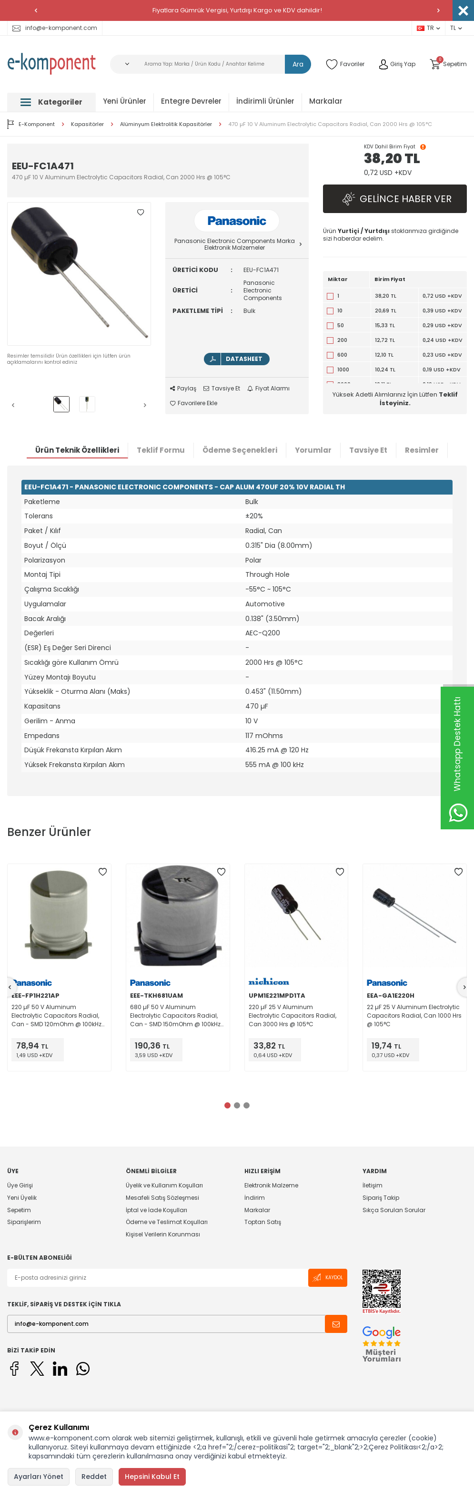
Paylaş (183, 388)
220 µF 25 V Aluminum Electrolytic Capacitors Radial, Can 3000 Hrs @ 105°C (292, 1015)
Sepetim (19, 1210)
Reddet (94, 1476)
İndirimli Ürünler (265, 101)
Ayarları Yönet (38, 1476)
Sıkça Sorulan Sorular (394, 1210)
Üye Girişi (20, 1185)
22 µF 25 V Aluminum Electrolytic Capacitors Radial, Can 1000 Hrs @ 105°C (414, 1015)
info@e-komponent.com (54, 28)
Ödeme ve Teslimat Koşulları (167, 1222)
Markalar (326, 101)
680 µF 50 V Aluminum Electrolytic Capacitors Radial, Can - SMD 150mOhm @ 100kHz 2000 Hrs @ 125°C (175, 1016)
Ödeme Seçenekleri (239, 450)
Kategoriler (51, 102)
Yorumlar (313, 450)
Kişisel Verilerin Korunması (163, 1234)
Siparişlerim (24, 1222)
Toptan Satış (262, 1222)
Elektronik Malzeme (271, 1185)
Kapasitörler (87, 124)
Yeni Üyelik (22, 1198)
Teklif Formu (161, 450)
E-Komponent (31, 124)
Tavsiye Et (221, 388)
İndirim (254, 1198)
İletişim (373, 1185)
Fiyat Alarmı (268, 388)
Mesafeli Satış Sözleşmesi (162, 1198)
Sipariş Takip (381, 1198)
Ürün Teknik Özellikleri (77, 450)
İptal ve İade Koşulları (156, 1210)
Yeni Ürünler (124, 101)
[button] (35, 10)
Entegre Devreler (191, 101)
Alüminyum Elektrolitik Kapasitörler (166, 124)
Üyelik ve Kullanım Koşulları (164, 1185)
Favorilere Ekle (193, 403)
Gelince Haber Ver (395, 199)
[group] (79, 274)
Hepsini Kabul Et (152, 1476)
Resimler (422, 450)
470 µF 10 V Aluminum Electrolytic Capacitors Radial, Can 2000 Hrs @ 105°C (330, 124)
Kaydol (328, 1277)
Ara (297, 64)
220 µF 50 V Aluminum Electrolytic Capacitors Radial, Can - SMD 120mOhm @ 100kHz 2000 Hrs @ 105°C (56, 1016)
